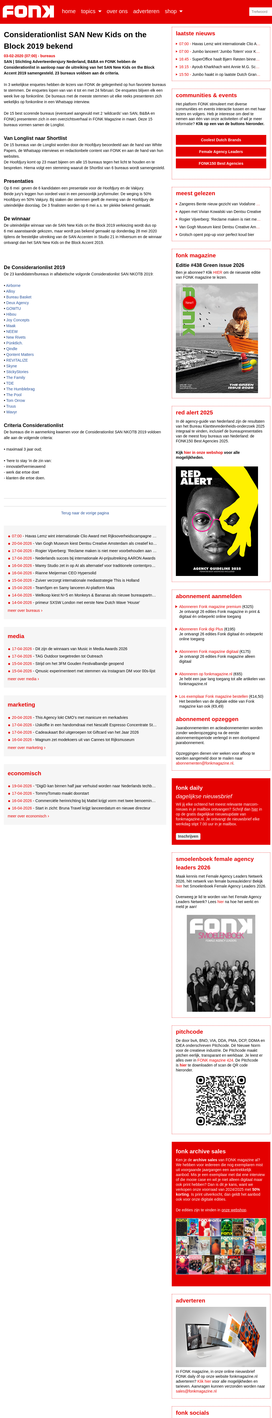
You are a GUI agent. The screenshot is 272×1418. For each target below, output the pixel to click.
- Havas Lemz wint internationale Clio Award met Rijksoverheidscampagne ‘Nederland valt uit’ (84, 536)
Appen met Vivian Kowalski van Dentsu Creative (220, 211)
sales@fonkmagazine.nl (196, 1391)
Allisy (10, 291)
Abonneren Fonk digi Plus (201, 629)
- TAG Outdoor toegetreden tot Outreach (57, 656)
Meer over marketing (25, 747)
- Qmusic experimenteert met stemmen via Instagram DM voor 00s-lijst (83, 671)
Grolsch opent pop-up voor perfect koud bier (216, 234)
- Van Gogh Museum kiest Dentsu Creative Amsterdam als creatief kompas (84, 543)
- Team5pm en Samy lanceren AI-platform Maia (63, 588)
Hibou (11, 314)
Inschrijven (188, 836)
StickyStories (17, 372)
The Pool (14, 395)
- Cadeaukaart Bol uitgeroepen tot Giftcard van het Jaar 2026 (75, 732)
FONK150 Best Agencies (221, 163)
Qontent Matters (20, 354)
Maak (11, 326)
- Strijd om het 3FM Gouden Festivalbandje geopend (68, 663)
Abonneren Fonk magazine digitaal (208, 651)
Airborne (13, 285)
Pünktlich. (14, 343)
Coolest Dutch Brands (221, 140)
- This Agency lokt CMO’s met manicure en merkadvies (70, 717)
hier (254, 809)
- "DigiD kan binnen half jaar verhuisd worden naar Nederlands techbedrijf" (84, 786)
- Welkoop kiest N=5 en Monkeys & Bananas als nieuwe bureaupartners (84, 595)
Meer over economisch (27, 816)
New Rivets (16, 337)
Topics (88, 11)
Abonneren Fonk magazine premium (210, 606)
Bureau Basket (19, 297)
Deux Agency (17, 303)
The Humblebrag (20, 389)
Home (69, 11)
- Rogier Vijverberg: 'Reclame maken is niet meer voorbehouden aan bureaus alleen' (84, 551)
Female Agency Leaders (221, 151)
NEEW (12, 331)
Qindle (11, 349)
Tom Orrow (15, 400)
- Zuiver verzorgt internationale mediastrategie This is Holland (75, 580)
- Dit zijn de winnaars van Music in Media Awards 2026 (69, 649)
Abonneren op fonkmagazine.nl (205, 674)
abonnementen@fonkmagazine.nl (204, 763)
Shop (171, 11)
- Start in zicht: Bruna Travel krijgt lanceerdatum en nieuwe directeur (81, 808)
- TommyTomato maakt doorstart (50, 793)
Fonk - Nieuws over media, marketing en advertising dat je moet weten (29, 11)
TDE (10, 383)
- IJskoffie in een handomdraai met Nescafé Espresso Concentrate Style (84, 725)
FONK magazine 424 (215, 1060)
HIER (217, 272)
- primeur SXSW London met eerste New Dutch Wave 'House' (76, 602)
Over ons (117, 11)
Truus (11, 406)
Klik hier (204, 1381)
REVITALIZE (17, 360)
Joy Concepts (18, 320)
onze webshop (234, 1210)
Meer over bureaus (24, 610)
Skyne (11, 366)
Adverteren (146, 11)
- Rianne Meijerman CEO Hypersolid (54, 573)
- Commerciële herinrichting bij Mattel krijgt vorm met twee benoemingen (84, 801)
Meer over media (22, 679)
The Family (15, 377)
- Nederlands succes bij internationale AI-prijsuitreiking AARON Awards (83, 558)
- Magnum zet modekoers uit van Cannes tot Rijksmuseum (73, 739)
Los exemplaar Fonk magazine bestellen (213, 696)
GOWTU (13, 308)
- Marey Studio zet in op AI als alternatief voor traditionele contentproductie (84, 565)
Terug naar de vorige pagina (85, 513)
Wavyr (11, 412)
